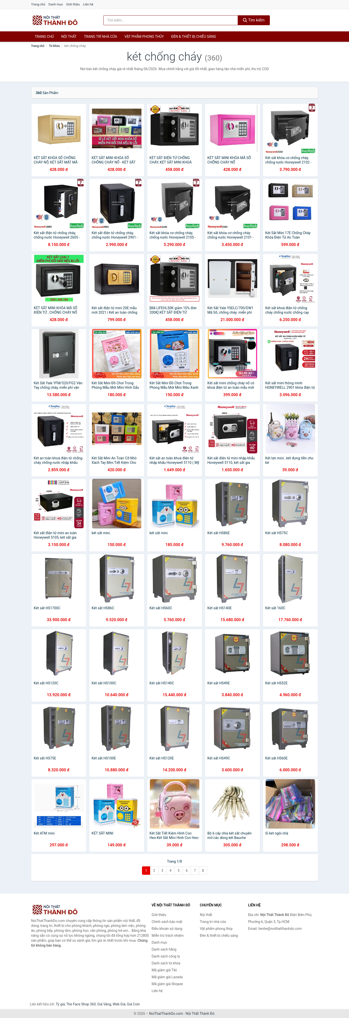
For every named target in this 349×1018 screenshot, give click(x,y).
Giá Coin (133, 1004)
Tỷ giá (60, 1004)
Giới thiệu (73, 4)
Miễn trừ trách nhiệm (168, 935)
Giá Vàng (104, 1004)
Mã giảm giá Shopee (167, 984)
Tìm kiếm (254, 20)
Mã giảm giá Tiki (164, 970)
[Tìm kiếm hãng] (170, 20)
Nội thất (69, 37)
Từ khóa (54, 46)
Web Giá (119, 1004)
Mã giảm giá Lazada (167, 977)
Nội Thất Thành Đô (200, 1014)
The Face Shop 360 (81, 1004)
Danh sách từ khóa (166, 963)
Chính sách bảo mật (167, 922)
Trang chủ (38, 4)
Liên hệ (88, 4)
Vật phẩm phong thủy (144, 37)
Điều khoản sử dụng (167, 929)
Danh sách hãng (164, 949)
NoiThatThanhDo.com (166, 1014)
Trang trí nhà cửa (100, 37)
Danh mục (55, 4)
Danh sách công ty (166, 956)
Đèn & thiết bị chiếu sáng (193, 37)
